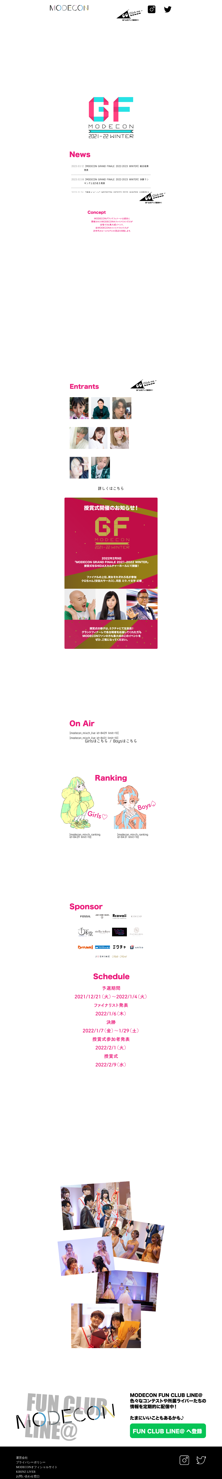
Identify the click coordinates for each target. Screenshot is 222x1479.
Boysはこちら (125, 712)
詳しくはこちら (111, 460)
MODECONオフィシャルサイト (37, 1438)
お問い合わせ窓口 (28, 1447)
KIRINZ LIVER (26, 1443)
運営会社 (22, 1429)
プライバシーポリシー (31, 1433)
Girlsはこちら (96, 712)
